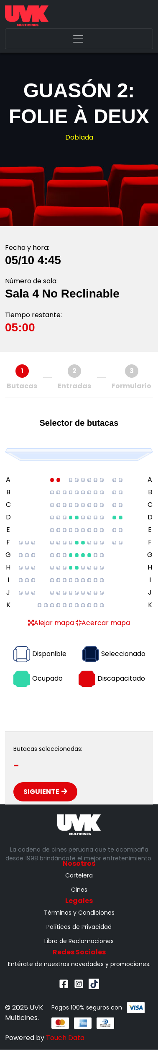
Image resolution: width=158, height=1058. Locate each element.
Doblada (79, 137)
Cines (79, 889)
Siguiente (45, 791)
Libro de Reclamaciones (79, 941)
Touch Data (65, 1038)
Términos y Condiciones (79, 912)
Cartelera (79, 875)
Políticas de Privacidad (79, 927)
